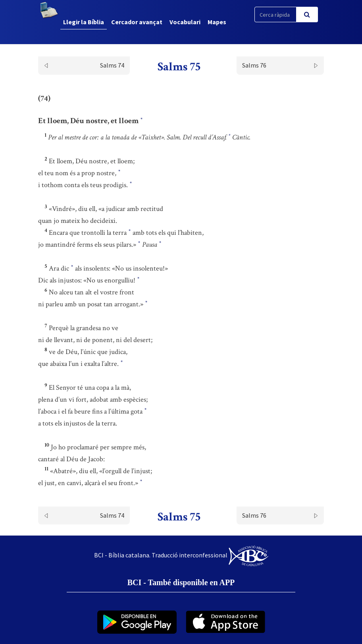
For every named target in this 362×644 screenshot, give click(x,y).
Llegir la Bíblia (83, 22)
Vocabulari (184, 22)
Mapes (217, 22)
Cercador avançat (136, 22)
